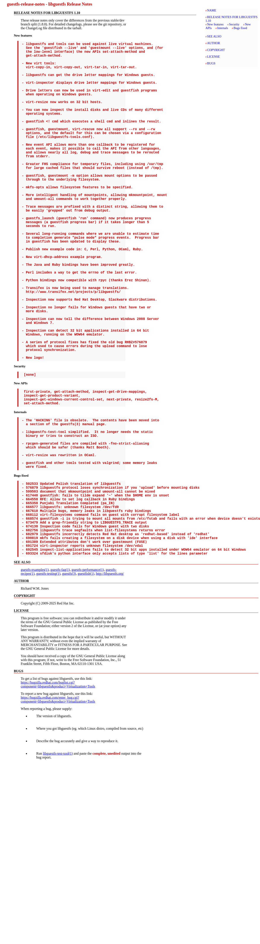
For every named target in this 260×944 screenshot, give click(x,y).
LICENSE (213, 56)
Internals (222, 28)
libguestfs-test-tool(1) (58, 856)
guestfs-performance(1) (87, 672)
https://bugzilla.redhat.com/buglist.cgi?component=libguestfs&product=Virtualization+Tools (58, 787)
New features (215, 24)
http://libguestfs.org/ (110, 676)
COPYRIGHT (216, 50)
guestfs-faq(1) (60, 672)
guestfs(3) (69, 676)
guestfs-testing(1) (48, 676)
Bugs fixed (240, 28)
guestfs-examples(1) (35, 672)
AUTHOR (213, 43)
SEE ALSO (214, 36)
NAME (211, 10)
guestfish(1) (86, 676)
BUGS (211, 63)
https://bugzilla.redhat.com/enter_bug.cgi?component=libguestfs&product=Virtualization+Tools (58, 802)
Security (234, 24)
